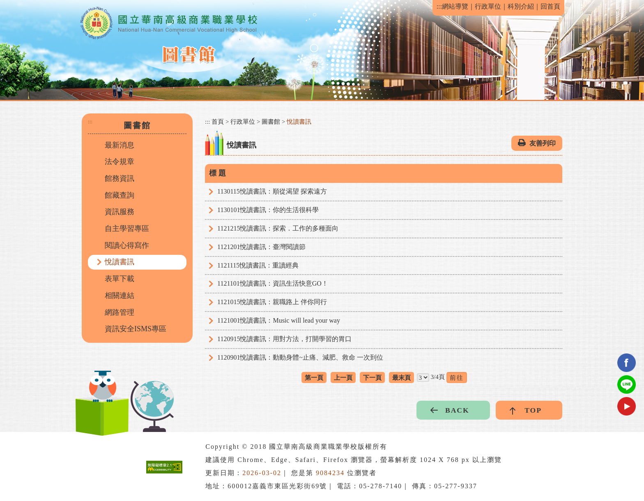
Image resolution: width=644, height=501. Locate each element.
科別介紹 (521, 6)
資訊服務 (119, 212)
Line (626, 384)
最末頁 (401, 377)
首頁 (218, 121)
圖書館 (271, 121)
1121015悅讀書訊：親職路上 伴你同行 (272, 301)
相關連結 (119, 295)
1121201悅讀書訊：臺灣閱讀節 (261, 246)
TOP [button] (533, 410)
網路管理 (119, 312)
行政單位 (488, 6)
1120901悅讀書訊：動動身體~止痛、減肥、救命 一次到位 (300, 357)
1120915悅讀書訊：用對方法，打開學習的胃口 (284, 338)
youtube (626, 406)
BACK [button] (457, 410)
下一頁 (372, 377)
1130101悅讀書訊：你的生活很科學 (268, 209)
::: (439, 6)
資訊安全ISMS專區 (135, 329)
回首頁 (550, 6)
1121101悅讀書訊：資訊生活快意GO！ (272, 283)
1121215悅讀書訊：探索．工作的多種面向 (277, 228)
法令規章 (119, 161)
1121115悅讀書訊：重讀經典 (258, 265)
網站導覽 (455, 6)
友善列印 (542, 143)
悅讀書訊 (119, 262)
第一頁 (314, 377)
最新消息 (119, 145)
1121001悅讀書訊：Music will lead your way (278, 320)
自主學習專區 (127, 228)
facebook (626, 362)
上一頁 (343, 377)
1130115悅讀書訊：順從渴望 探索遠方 (272, 191)
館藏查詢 (119, 195)
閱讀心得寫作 (127, 245)
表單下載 (119, 279)
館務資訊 (119, 178)
